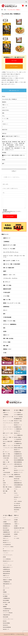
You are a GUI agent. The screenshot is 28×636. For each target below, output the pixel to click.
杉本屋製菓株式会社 (18, 453)
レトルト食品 (6, 296)
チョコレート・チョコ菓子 (9, 248)
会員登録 (15, 534)
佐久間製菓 (5, 596)
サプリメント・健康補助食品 (9, 324)
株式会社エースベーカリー (19, 470)
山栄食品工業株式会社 (18, 466)
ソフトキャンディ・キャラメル (10, 278)
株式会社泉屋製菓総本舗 (18, 460)
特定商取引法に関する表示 (19, 528)
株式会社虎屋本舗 (6, 571)
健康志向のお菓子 (7, 289)
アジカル (15, 489)
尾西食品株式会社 (6, 573)
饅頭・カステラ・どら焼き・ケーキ (11, 260)
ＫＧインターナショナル (7, 554)
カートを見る (16, 538)
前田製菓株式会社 (6, 525)
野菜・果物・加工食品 (8, 338)
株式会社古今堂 (6, 610)
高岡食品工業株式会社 (18, 447)
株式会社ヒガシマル (18, 480)
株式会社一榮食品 (17, 437)
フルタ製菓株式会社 (18, 429)
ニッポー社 (16, 495)
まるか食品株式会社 (7, 544)
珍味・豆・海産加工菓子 (8, 267)
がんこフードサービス (7, 565)
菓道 (15, 491)
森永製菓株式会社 (17, 507)
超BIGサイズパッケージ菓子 (9, 245)
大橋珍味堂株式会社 (18, 464)
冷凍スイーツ (6, 335)
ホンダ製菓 (5, 604)
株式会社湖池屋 (6, 530)
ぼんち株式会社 (17, 503)
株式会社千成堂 (17, 445)
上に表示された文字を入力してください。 (12, 211)
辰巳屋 (4, 557)
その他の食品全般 (7, 317)
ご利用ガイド (16, 523)
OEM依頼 (15, 519)
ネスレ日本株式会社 (7, 559)
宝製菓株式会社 (17, 474)
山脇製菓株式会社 (17, 441)
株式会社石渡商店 (6, 623)
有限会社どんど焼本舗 (7, 579)
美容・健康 (5, 345)
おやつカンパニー (6, 594)
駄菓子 (4, 271)
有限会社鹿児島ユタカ (7, 583)
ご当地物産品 (6, 241)
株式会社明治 (16, 509)
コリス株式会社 (17, 431)
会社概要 (15, 525)
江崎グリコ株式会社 (18, 501)
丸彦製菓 (4, 521)
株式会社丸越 (16, 478)
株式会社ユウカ (17, 433)
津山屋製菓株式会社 (18, 418)
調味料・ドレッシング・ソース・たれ (11, 303)
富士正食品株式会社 (18, 455)
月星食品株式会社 (6, 614)
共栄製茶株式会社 (6, 569)
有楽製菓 (4, 592)
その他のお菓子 (6, 292)
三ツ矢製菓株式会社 (18, 443)
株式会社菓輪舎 (6, 600)
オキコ (15, 468)
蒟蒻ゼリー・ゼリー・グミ (9, 274)
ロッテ (4, 517)
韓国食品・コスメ (7, 349)
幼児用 (4, 331)
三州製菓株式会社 (6, 598)
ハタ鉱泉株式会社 (17, 487)
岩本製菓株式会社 (17, 451)
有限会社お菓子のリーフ (7, 567)
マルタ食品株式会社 (18, 439)
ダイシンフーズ (6, 588)
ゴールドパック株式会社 (7, 612)
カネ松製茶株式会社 (7, 608)
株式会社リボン (17, 449)
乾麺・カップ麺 (6, 299)
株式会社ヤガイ (6, 540)
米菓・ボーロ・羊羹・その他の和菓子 (11, 264)
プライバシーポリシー (18, 530)
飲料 (4, 313)
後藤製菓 (4, 606)
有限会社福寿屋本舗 (18, 462)
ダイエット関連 (6, 342)
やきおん (15, 493)
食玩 (4, 328)
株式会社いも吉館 (6, 602)
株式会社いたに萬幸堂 (18, 458)
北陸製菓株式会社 (6, 532)
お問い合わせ (16, 532)
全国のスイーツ (6, 238)
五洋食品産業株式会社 (18, 484)
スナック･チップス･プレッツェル (10, 252)
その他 (4, 352)
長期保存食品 (6, 306)
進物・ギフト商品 (7, 285)
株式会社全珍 (16, 422)
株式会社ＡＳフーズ (18, 424)
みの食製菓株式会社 (7, 523)
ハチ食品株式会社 (17, 476)
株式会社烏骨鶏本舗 (7, 627)
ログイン (15, 536)
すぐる (15, 499)
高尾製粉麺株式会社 (18, 482)
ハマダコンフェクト (7, 519)
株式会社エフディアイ (18, 472)
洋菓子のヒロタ (6, 575)
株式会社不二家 (17, 505)
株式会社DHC (5, 625)
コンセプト (16, 517)
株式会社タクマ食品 (18, 420)
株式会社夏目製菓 (6, 534)
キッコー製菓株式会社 (18, 435)
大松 (4, 585)
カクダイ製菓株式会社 (18, 414)
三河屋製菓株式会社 (7, 536)
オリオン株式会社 (17, 412)
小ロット (5, 310)
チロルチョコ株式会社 (18, 416)
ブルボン (15, 511)
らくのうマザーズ (6, 577)
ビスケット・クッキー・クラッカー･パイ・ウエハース (14, 256)
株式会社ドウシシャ (7, 542)
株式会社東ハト (6, 528)
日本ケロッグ (5, 538)
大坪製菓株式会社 (6, 581)
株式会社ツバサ (6, 629)
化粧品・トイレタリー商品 (9, 320)
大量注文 (15, 521)
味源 (4, 590)
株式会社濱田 (5, 616)
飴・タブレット (6, 281)
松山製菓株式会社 (17, 427)
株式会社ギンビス (17, 497)
